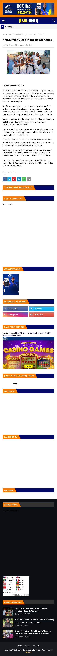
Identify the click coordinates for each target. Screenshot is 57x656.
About (27, 646)
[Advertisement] (28, 543)
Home (5, 34)
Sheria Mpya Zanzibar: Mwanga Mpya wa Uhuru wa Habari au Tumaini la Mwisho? (33, 632)
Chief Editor (9, 45)
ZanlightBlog (35, 650)
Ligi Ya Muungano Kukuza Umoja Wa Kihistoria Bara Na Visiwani (31, 609)
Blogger (29, 652)
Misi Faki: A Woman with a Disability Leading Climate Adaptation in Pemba (34, 620)
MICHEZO (12, 34)
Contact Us (36, 646)
